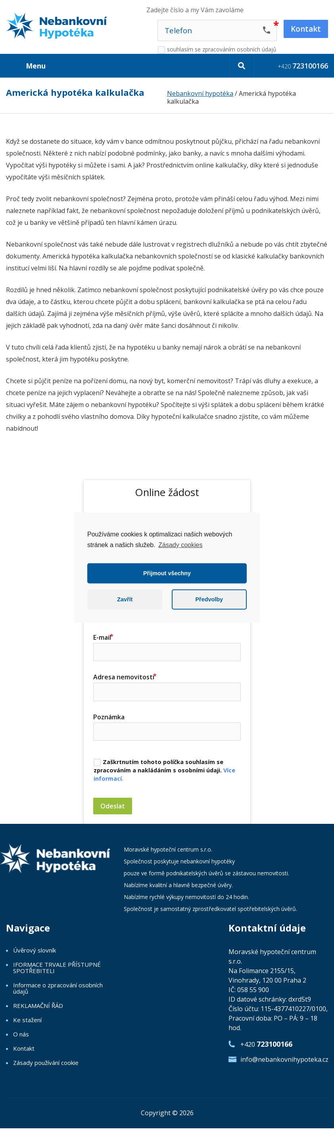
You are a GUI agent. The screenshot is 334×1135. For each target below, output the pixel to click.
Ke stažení (27, 1020)
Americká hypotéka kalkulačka (75, 92)
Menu (36, 65)
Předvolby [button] (209, 599)
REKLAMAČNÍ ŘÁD (38, 1006)
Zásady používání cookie (46, 1063)
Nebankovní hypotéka (200, 93)
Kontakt (24, 1048)
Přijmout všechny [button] (167, 573)
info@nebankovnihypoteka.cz (284, 1059)
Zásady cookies (180, 544)
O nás (21, 1034)
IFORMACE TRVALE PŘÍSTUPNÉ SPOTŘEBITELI (57, 967)
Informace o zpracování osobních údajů (58, 988)
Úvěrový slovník (34, 950)
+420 (303, 65)
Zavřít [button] (124, 599)
